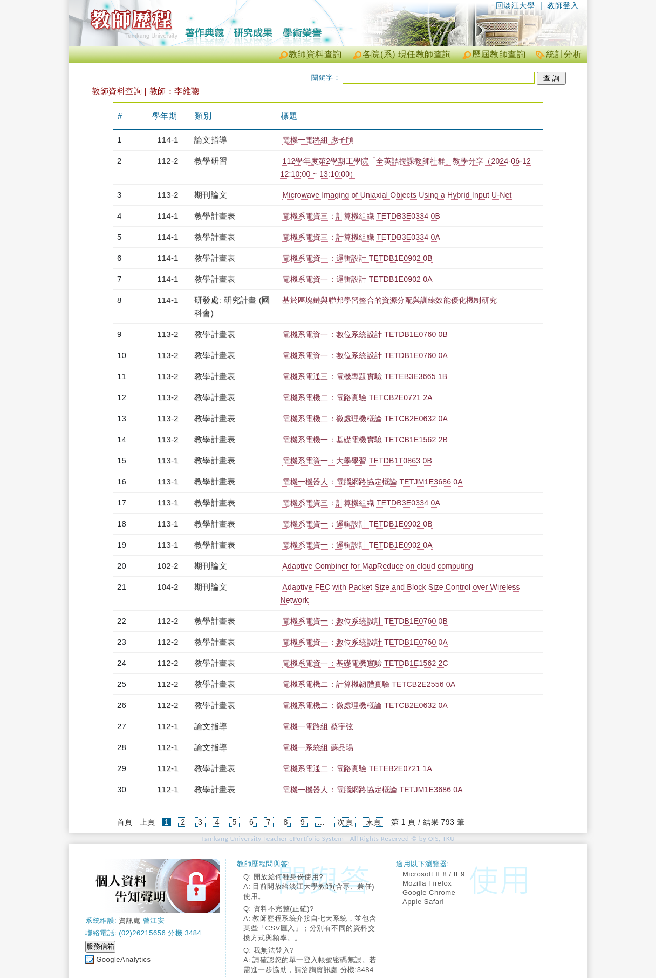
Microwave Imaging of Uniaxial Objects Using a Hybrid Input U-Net (396, 195)
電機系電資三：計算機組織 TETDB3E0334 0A (361, 237)
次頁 (345, 822)
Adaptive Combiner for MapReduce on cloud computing (377, 566)
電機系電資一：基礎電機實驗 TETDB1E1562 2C (365, 663)
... (321, 822)
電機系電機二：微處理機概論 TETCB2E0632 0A (365, 418)
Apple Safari (423, 902)
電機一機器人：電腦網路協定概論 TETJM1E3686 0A (372, 481)
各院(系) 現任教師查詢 (407, 54)
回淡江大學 (515, 5)
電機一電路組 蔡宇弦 (317, 726)
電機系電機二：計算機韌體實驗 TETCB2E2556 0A (368, 684)
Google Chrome (428, 892)
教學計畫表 (214, 215)
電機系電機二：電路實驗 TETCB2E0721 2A (357, 397)
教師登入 (562, 5)
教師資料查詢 (315, 54)
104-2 (167, 586)
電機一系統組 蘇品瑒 (317, 747)
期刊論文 (210, 194)
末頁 (373, 822)
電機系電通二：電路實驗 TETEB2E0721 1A (357, 768)
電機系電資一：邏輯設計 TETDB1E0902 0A (357, 279)
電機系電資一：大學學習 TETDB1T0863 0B (357, 460)
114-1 (167, 139)
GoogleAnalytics (123, 959)
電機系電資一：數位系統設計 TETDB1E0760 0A (365, 355)
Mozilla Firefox (427, 883)
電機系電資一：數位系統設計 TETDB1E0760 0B (365, 334)
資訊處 (130, 920)
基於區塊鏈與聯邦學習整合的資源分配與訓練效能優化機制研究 (389, 300)
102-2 (167, 565)
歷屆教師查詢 (498, 54)
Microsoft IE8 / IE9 (433, 874)
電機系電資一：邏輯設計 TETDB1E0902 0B (357, 258)
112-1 (167, 726)
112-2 (167, 160)
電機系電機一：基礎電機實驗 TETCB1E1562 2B (365, 439)
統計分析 (564, 54)
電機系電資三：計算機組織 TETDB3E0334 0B (361, 216)
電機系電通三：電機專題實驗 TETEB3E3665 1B (364, 376)
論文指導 (210, 139)
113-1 (167, 460)
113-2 (167, 194)
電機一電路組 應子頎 (317, 140)
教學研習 (210, 160)
